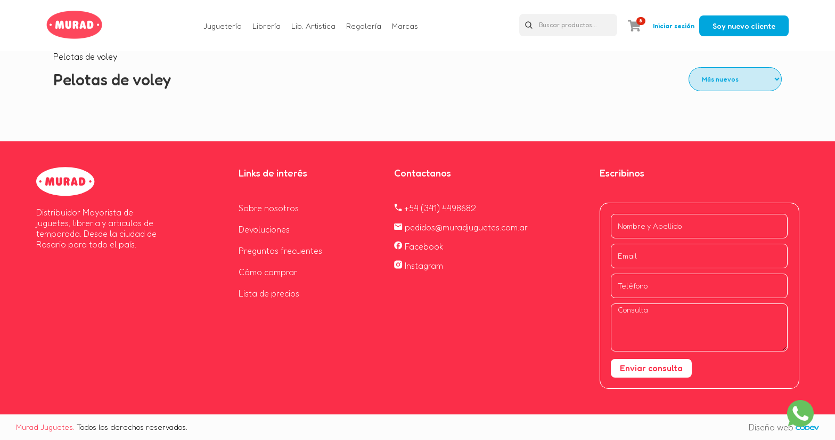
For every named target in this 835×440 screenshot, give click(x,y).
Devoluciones (264, 229)
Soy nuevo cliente (744, 25)
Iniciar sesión (673, 26)
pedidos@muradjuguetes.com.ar (461, 227)
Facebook (419, 246)
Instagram (418, 265)
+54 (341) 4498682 (435, 208)
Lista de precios (269, 293)
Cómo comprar (268, 272)
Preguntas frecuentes (280, 250)
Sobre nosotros (269, 208)
